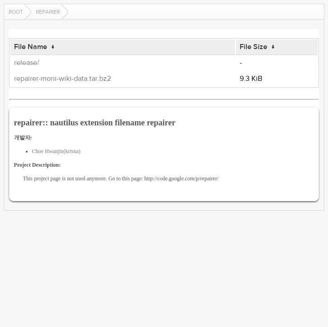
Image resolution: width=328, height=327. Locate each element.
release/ (26, 62)
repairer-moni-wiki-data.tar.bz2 (62, 78)
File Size (253, 46)
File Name (30, 46)
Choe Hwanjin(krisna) (56, 151)
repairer (48, 11)
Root (16, 11)
